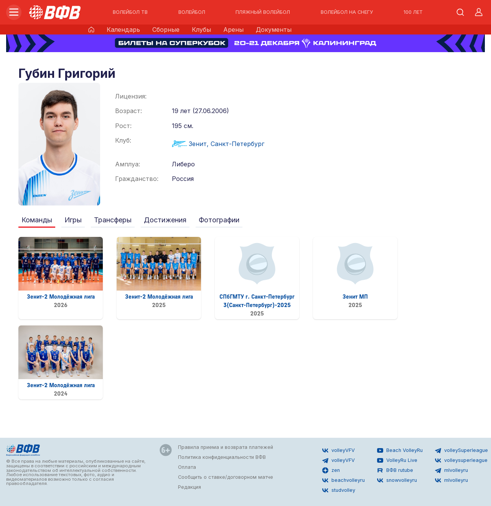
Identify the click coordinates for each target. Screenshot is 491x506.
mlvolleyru (451, 470)
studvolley (338, 490)
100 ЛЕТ (413, 12)
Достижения (165, 220)
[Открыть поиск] (460, 12)
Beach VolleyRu (400, 450)
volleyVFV (338, 450)
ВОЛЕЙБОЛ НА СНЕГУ (347, 12)
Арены (233, 29)
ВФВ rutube (395, 470)
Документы (274, 29)
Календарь (123, 29)
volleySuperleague (461, 450)
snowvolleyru (397, 480)
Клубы (201, 29)
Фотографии (219, 220)
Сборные (166, 29)
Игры (73, 220)
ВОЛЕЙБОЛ (191, 12)
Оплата (187, 467)
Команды (36, 220)
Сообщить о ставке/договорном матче (225, 477)
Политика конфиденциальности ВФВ (222, 457)
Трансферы (113, 220)
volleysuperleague (461, 460)
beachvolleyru (343, 480)
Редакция (189, 487)
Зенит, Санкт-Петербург (218, 143)
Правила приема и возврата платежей (225, 447)
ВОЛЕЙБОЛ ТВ (130, 12)
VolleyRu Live (397, 460)
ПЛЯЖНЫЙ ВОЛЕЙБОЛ (263, 12)
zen (331, 470)
